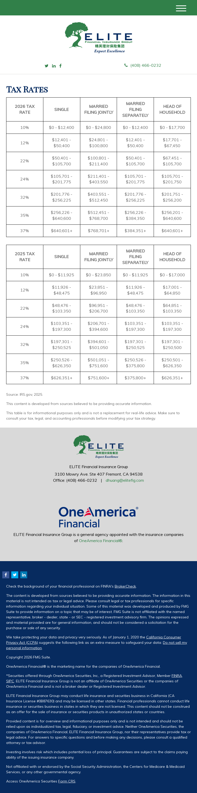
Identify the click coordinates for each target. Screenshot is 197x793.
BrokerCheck (125, 586)
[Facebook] (60, 66)
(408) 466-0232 (142, 65)
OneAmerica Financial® (100, 540)
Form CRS (66, 781)
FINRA (177, 675)
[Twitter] (46, 66)
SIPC (10, 681)
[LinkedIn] (54, 66)
